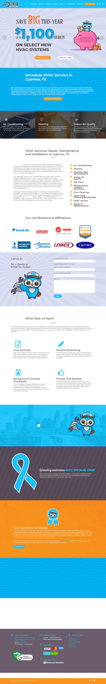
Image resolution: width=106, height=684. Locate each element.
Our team (29, 197)
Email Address (62, 267)
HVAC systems (18, 164)
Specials (72, 645)
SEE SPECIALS (43, 57)
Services (72, 640)
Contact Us (73, 647)
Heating (72, 643)
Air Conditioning (75, 642)
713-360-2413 (65, 541)
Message (57, 279)
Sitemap (12, 681)
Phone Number (62, 273)
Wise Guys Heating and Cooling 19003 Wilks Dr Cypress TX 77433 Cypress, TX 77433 (25, 639)
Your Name (61, 258)
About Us (73, 638)
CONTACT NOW (65, 57)
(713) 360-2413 (19, 261)
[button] (53, 98)
